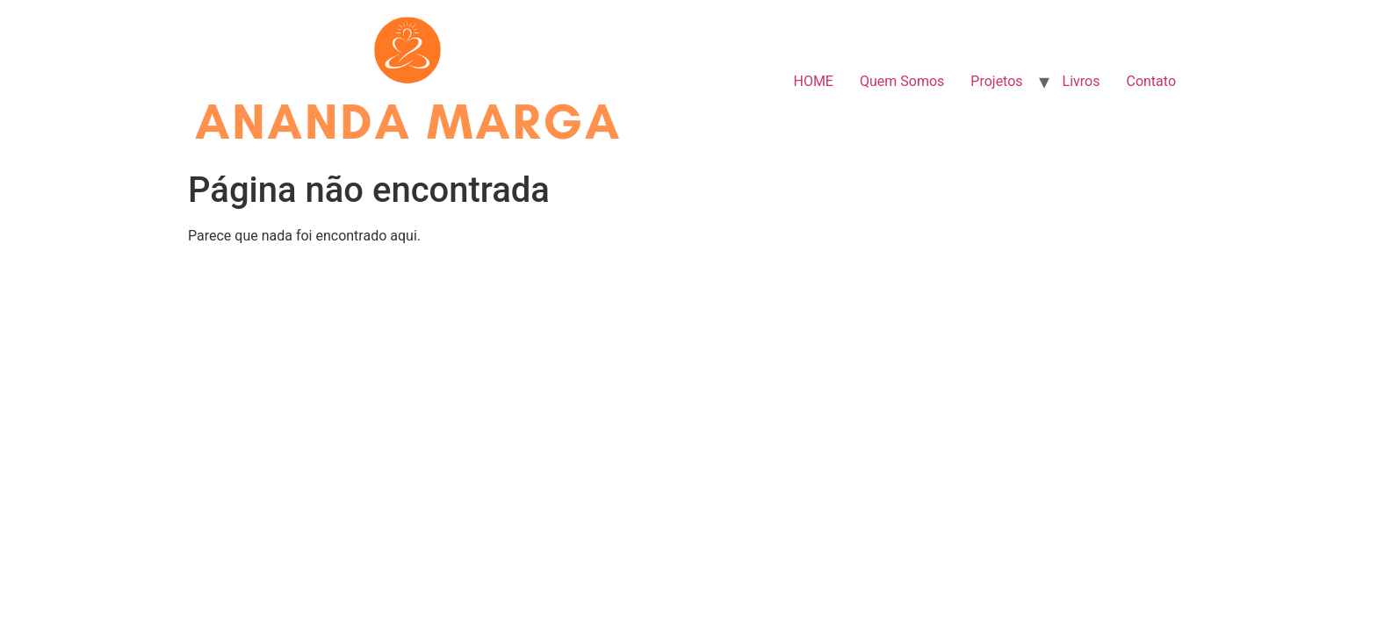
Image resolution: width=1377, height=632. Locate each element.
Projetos (996, 81)
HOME (813, 81)
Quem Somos (902, 81)
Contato (1151, 81)
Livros (1081, 81)
